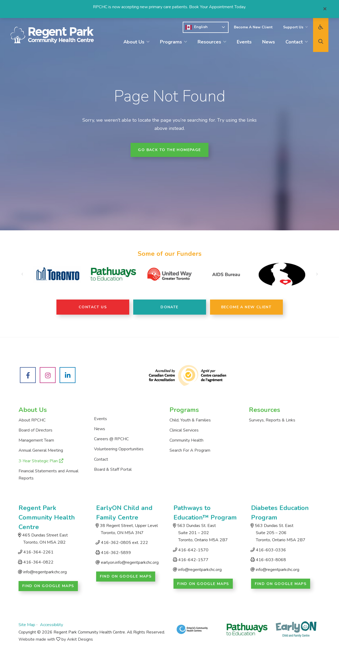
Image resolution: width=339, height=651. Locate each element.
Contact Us (93, 307)
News (268, 42)
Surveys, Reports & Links (272, 420)
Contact (294, 42)
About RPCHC (32, 420)
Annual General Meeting (41, 450)
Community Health (186, 440)
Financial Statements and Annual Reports (48, 474)
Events (244, 42)
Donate (169, 307)
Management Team (36, 440)
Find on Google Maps (48, 585)
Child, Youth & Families (190, 420)
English (196, 27)
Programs (171, 42)
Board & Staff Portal (113, 469)
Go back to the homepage (169, 149)
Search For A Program (190, 450)
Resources (209, 42)
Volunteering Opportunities (119, 449)
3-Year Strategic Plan (38, 461)
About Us (133, 42)
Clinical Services (184, 430)
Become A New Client (253, 27)
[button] (22, 274)
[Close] (324, 9)
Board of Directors (35, 430)
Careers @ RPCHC (111, 439)
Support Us (293, 27)
